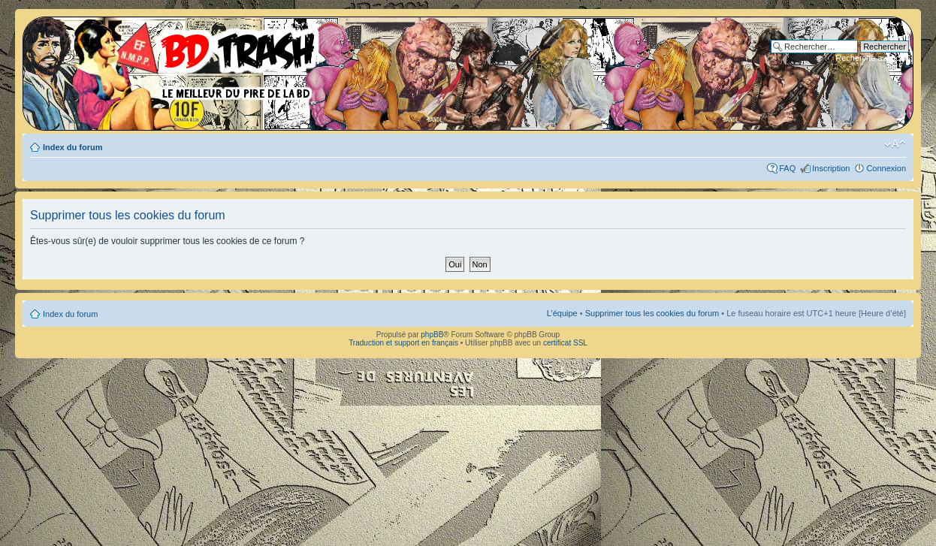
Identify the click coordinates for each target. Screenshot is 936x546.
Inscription (831, 168)
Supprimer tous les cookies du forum (652, 313)
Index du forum (72, 147)
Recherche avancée (872, 57)
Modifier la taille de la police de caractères (895, 144)
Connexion (886, 168)
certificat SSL (565, 343)
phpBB (432, 334)
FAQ (787, 168)
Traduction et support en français (403, 343)
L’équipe (562, 313)
